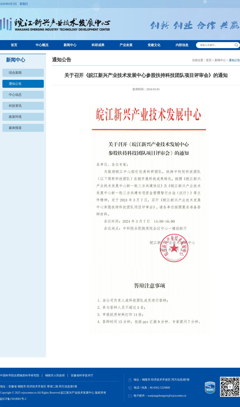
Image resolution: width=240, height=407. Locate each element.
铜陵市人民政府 (55, 375)
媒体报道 (15, 127)
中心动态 (15, 94)
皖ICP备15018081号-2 (13, 398)
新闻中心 (220, 60)
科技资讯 (15, 105)
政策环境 (15, 116)
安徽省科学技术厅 (82, 375)
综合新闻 (15, 72)
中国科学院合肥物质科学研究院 (19, 375)
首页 (209, 60)
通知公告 (15, 83)
